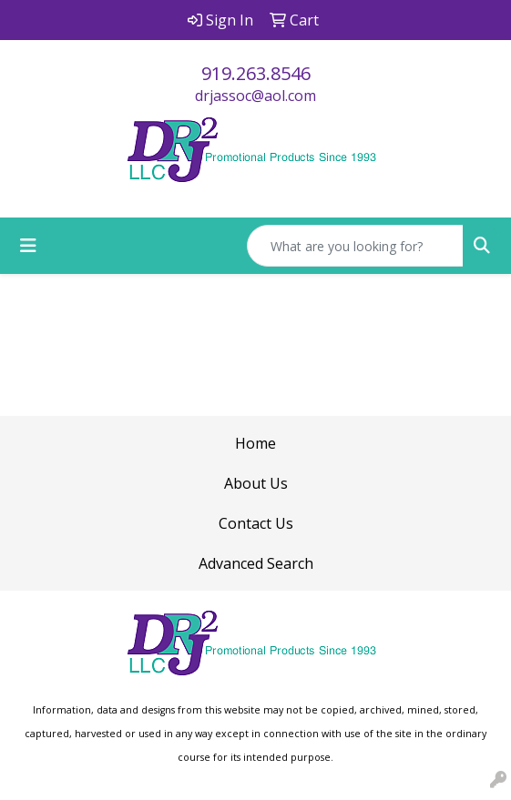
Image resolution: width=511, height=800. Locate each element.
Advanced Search (256, 563)
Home (255, 443)
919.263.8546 (256, 73)
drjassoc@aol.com (255, 96)
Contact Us (256, 523)
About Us (256, 483)
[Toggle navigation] (28, 245)
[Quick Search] (355, 246)
